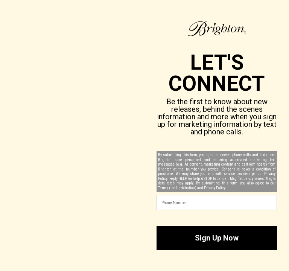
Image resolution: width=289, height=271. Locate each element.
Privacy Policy (214, 188)
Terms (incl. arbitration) (177, 188)
